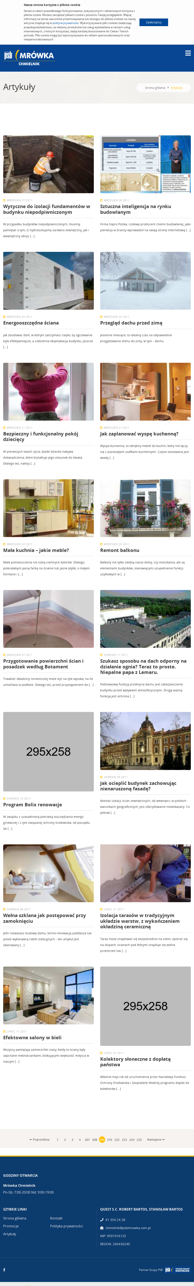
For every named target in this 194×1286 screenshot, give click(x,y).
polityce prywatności (66, 23)
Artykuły (9, 1234)
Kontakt (56, 1218)
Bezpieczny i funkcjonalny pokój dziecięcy (40, 436)
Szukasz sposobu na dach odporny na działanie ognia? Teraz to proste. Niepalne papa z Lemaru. (143, 666)
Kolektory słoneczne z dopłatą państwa (135, 1062)
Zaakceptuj (154, 22)
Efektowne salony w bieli (32, 1037)
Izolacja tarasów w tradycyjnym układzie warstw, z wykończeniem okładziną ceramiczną (140, 921)
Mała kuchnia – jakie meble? (36, 550)
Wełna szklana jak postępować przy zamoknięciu (44, 918)
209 (102, 1140)
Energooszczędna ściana (31, 322)
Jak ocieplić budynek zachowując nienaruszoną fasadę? (138, 786)
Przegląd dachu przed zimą (131, 322)
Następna (155, 1139)
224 (131, 1140)
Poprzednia (39, 1139)
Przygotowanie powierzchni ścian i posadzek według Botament (43, 663)
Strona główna (155, 88)
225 (139, 1140)
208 (94, 1140)
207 (87, 1140)
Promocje (11, 1226)
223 (124, 1140)
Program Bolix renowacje (32, 804)
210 (109, 1140)
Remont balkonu (119, 550)
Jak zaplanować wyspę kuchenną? (139, 433)
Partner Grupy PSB (151, 1270)
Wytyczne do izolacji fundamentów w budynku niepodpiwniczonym (46, 209)
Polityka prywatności (66, 1226)
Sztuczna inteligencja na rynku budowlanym (135, 209)
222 (116, 1140)
